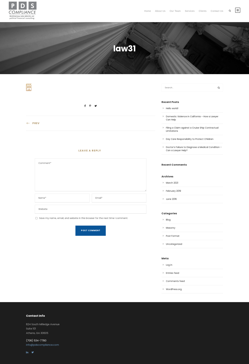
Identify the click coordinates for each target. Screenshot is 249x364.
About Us (160, 11)
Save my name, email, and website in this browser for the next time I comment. (83, 218)
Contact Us (217, 11)
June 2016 (171, 199)
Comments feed (175, 281)
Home (147, 11)
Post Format (172, 236)
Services (190, 11)
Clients (202, 11)
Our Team (175, 11)
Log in (169, 264)
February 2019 (173, 190)
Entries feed (172, 273)
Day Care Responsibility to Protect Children (189, 139)
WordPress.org (174, 289)
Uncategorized (174, 244)
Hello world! (172, 108)
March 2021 (172, 182)
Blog (168, 219)
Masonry (170, 227)
